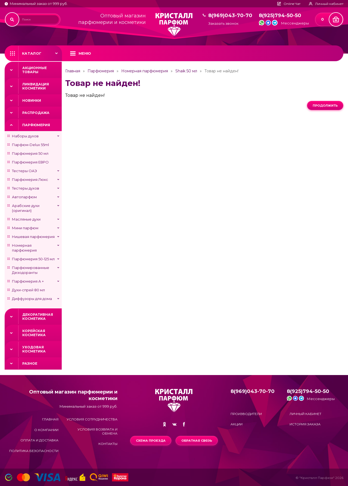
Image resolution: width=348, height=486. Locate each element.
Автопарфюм (24, 197)
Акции (237, 424)
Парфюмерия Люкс (30, 179)
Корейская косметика (34, 333)
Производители (246, 414)
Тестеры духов (25, 188)
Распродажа (35, 113)
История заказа (305, 424)
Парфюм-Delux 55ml (30, 145)
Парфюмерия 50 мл (30, 153)
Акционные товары (34, 70)
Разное (29, 363)
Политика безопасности (33, 451)
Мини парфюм (25, 228)
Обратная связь (196, 440)
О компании (46, 430)
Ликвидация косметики (35, 86)
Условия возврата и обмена (97, 431)
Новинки (31, 100)
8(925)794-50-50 (280, 15)
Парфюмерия (36, 125)
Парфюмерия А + (28, 281)
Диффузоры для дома (32, 298)
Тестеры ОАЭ (24, 171)
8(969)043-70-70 (230, 15)
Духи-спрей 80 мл (28, 290)
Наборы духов (25, 136)
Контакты (107, 444)
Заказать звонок (223, 23)
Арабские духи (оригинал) (25, 208)
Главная (72, 71)
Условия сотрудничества (92, 419)
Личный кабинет (305, 414)
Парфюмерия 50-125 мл (33, 259)
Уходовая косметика (34, 349)
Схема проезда (151, 440)
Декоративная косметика (37, 316)
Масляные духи (26, 219)
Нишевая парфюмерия (33, 236)
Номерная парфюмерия (24, 247)
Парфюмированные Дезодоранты (30, 270)
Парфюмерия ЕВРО (30, 162)
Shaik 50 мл (186, 71)
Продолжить (325, 105)
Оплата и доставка (39, 440)
